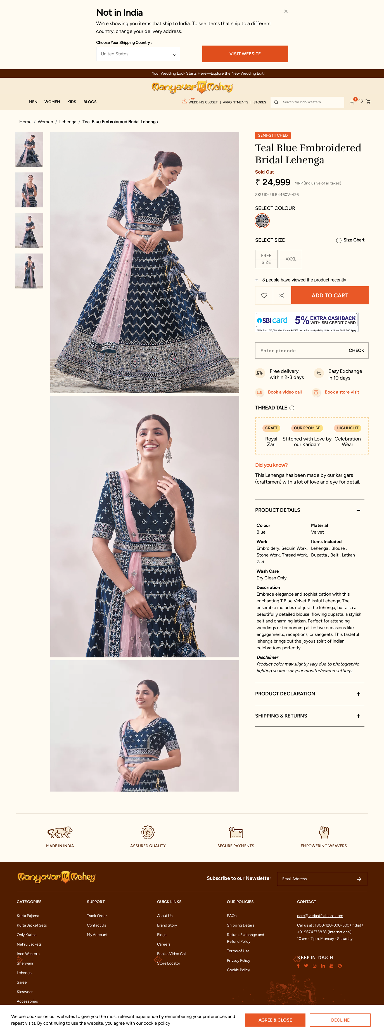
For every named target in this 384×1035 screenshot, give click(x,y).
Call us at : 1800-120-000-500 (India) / (330, 925)
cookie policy (157, 1023)
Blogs (162, 934)
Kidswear (24, 991)
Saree (22, 982)
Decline (340, 1020)
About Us (165, 915)
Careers (164, 944)
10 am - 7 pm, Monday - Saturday (324, 938)
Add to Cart (330, 295)
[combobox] (307, 102)
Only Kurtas (27, 934)
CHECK (356, 350)
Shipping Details (240, 925)
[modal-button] (309, 319)
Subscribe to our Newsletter (239, 878)
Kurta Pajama (28, 915)
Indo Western (28, 953)
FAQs (231, 915)
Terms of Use (238, 951)
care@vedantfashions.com (320, 915)
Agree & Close (275, 1020)
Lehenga (67, 121)
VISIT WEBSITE (245, 53)
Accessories (27, 1001)
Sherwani (25, 963)
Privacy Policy (238, 960)
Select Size (270, 240)
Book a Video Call (171, 953)
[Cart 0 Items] (368, 102)
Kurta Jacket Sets (32, 925)
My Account (97, 934)
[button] (33, 102)
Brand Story (167, 925)
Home (25, 121)
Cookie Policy (238, 970)
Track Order (97, 915)
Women (45, 121)
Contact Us (96, 925)
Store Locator (168, 963)
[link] (90, 102)
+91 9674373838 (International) (324, 932)
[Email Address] (322, 879)
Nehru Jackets (29, 944)
